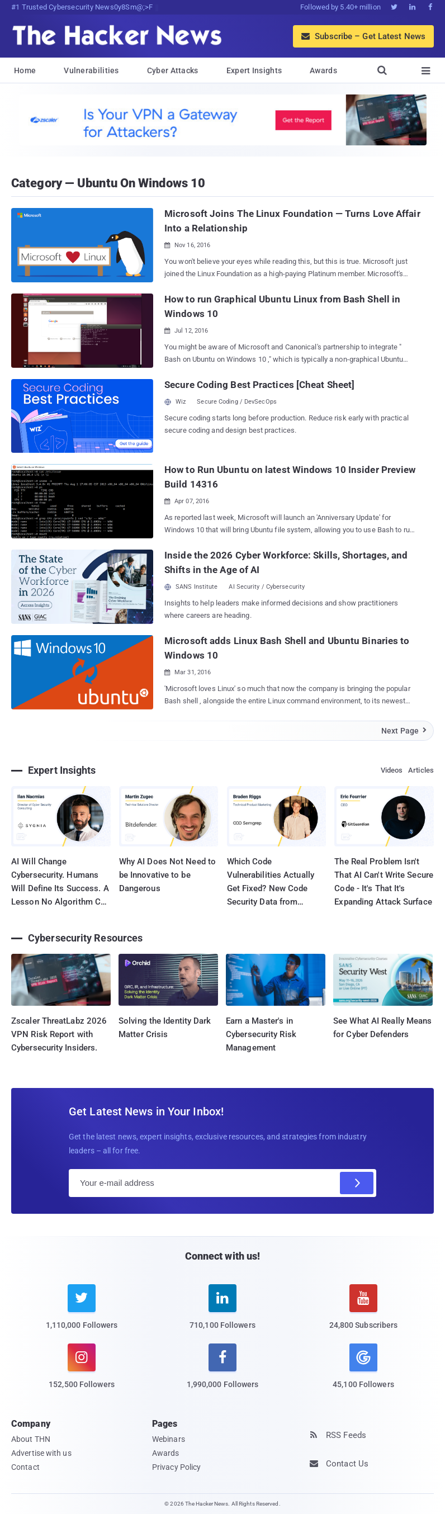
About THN (30, 1439)
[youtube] (363, 1313)
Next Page (404, 730)
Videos (392, 770)
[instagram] (81, 1373)
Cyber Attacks (172, 70)
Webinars (168, 1439)
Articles (421, 770)
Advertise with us (41, 1453)
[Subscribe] (356, 1183)
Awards (323, 70)
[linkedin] (222, 1313)
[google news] (363, 1367)
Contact (25, 1467)
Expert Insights (254, 70)
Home (25, 70)
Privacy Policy (176, 1467)
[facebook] (222, 1373)
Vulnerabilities (91, 70)
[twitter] (81, 1313)
